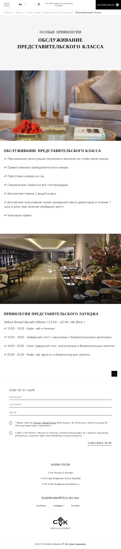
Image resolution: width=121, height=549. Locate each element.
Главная (8, 12)
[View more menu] (7, 5)
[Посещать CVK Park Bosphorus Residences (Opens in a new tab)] (60, 484)
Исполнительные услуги (88, 12)
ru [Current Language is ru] (22, 4)
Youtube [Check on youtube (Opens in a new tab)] (75, 505)
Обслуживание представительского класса (60, 43)
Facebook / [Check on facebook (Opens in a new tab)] (42, 505)
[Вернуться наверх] (114, 374)
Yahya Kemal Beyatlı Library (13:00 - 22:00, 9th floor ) (44, 327)
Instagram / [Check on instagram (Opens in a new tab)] (59, 505)
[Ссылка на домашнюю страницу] (60, 4)
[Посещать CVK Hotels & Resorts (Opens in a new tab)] (60, 472)
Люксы (19, 12)
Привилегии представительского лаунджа (51, 319)
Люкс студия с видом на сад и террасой (49, 12)
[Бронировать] (108, 4)
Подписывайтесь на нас (60, 497)
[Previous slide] (103, 301)
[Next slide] (108, 301)
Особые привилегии (60, 32)
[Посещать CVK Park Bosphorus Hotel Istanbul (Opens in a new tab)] (60, 478)
